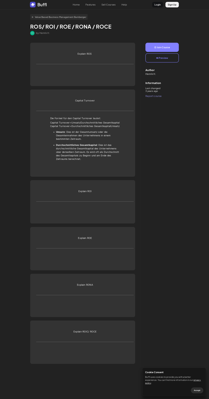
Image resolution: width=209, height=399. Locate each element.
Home (76, 4)
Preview (162, 57)
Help (124, 4)
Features (90, 4)
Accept (197, 390)
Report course (153, 95)
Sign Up (172, 4)
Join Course (162, 47)
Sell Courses (108, 4)
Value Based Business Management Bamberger (59, 17)
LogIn (157, 4)
